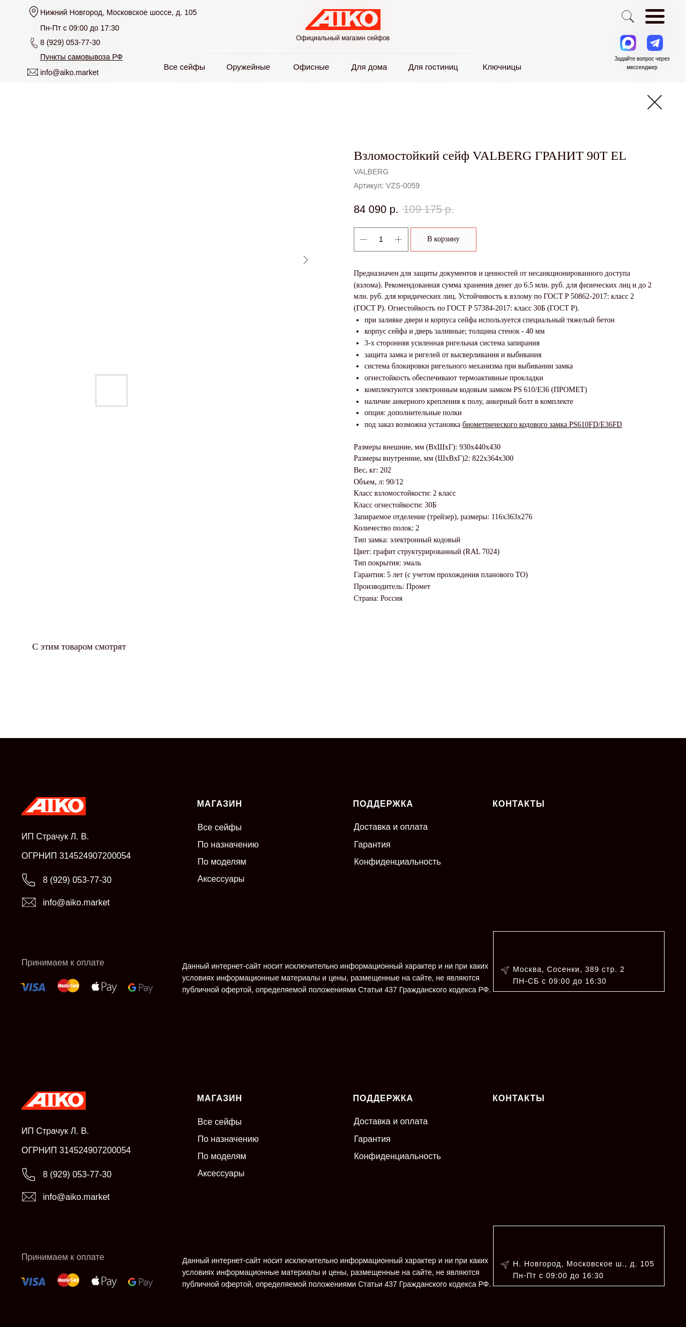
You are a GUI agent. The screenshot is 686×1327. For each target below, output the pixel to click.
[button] (81, 57)
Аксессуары (221, 878)
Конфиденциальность (397, 861)
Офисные (311, 66)
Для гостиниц (433, 66)
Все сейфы (220, 827)
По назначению (228, 844)
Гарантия (372, 844)
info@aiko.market (69, 72)
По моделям (222, 861)
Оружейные (249, 66)
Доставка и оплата (391, 826)
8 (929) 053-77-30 (70, 42)
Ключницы (502, 66)
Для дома (369, 66)
